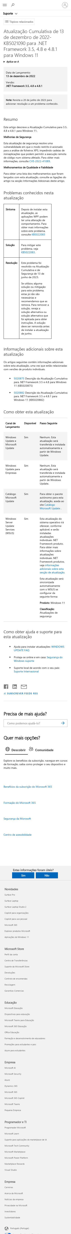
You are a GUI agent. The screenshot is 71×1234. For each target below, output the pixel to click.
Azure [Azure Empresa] (7, 1079)
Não (46, 875)
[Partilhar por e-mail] (22, 685)
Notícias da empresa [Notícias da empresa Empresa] (14, 1199)
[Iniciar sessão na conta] (64, 5)
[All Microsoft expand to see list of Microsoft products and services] (4, 5)
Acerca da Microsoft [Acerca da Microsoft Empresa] (14, 1193)
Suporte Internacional (26, 671)
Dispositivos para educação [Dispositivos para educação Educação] (17, 1014)
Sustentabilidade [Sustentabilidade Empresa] (12, 1217)
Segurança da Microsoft (17, 818)
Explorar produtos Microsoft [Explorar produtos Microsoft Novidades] (17, 931)
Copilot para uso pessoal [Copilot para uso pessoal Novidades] (16, 918)
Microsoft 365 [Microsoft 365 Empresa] (11, 1092)
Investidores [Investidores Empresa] (10, 1211)
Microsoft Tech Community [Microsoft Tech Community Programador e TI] (17, 1145)
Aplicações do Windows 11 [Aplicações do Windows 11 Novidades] (17, 937)
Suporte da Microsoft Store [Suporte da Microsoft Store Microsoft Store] (17, 966)
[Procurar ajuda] (13, 5)
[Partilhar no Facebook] (6, 685)
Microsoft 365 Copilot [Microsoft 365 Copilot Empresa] (14, 1098)
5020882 (19, 392)
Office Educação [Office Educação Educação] (12, 1032)
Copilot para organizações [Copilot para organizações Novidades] (17, 912)
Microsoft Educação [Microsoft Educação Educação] (14, 1008)
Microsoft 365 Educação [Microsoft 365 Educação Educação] (16, 1026)
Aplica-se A (12, 61)
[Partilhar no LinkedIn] (13, 685)
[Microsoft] (35, 3)
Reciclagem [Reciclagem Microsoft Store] (10, 984)
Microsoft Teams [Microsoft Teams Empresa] (12, 1104)
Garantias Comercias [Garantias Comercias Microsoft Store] (14, 990)
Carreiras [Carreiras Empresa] (9, 1187)
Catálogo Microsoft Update (50, 506)
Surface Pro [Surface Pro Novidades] (10, 894)
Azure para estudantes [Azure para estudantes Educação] (15, 1050)
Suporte (8, 13)
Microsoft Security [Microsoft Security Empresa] (13, 1073)
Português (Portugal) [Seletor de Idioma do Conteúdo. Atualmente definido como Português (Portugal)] (19, 1228)
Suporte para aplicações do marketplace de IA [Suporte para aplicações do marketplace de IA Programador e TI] (26, 1139)
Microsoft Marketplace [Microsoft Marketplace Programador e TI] (15, 1151)
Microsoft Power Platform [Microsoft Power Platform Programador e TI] (16, 1157)
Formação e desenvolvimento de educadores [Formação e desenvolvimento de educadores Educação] (25, 1038)
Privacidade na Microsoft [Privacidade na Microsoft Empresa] (16, 1205)
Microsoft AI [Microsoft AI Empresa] (10, 1067)
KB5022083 (38, 234)
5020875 (19, 378)
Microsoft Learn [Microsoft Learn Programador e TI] (12, 1133)
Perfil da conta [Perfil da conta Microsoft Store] (11, 954)
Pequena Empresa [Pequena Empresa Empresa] (13, 1110)
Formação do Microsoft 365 (20, 802)
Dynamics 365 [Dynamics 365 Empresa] (11, 1086)
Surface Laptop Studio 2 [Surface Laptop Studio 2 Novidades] (15, 906)
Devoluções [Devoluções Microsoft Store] (10, 972)
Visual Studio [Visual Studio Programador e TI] (11, 1169)
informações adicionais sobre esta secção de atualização (52, 568)
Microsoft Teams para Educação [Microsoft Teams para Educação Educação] (19, 1020)
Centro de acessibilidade (17, 834)
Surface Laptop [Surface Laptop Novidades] (11, 900)
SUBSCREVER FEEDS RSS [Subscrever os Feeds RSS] (22, 693)
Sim (23, 875)
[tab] (16, 750)
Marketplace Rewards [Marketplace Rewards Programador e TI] (15, 1163)
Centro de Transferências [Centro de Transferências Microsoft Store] (16, 960)
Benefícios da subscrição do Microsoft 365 (28, 786)
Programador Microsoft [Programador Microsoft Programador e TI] (15, 1127)
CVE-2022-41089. (40, 161)
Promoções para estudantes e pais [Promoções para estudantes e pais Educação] (20, 1044)
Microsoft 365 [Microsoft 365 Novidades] (11, 925)
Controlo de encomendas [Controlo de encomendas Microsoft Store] (16, 978)
